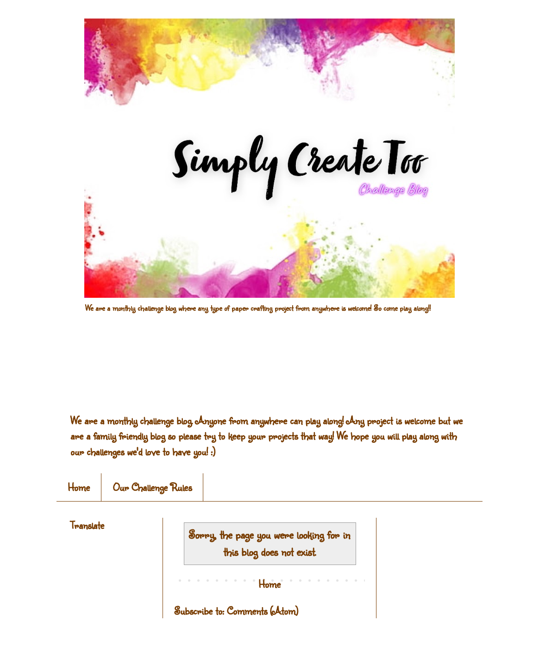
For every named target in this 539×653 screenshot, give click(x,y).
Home (79, 487)
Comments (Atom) (262, 610)
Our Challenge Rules (152, 487)
